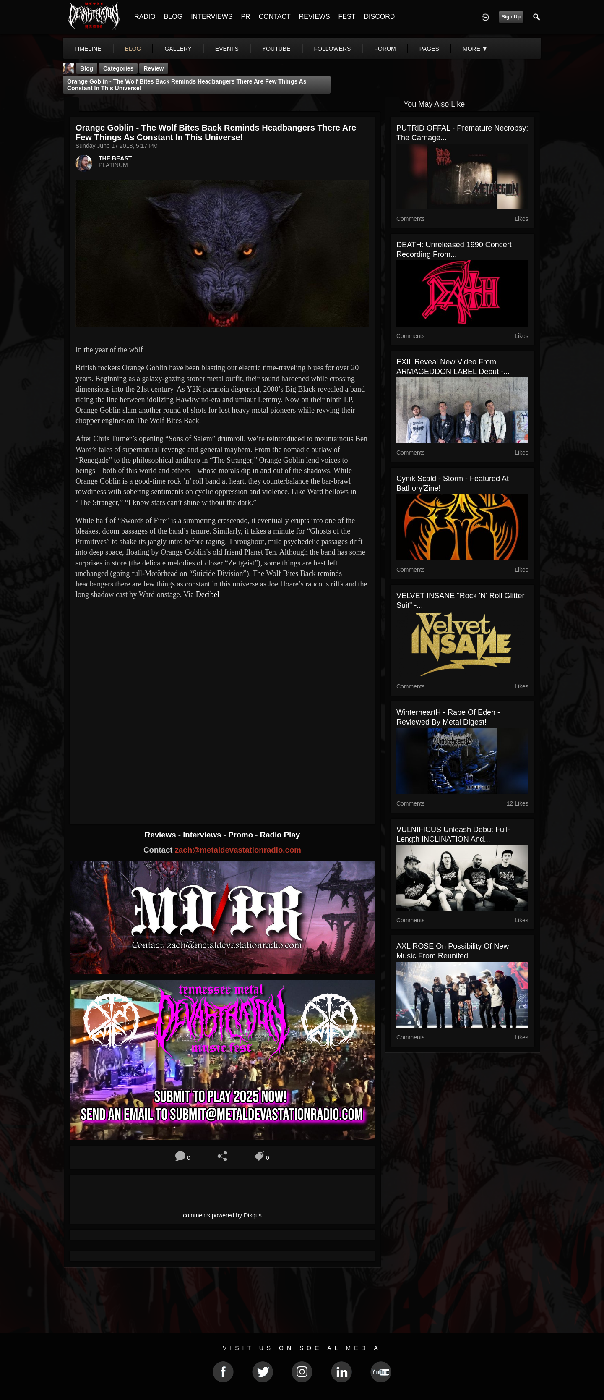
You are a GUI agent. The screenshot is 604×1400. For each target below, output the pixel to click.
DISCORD (379, 16)
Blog (86, 68)
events (227, 48)
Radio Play (280, 834)
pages (429, 48)
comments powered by (222, 1215)
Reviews (161, 834)
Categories (118, 68)
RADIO (145, 16)
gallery (177, 48)
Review (153, 68)
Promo (241, 834)
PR (245, 16)
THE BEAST (115, 158)
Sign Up (511, 17)
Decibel (207, 594)
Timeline (88, 48)
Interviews (203, 834)
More (475, 48)
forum (385, 48)
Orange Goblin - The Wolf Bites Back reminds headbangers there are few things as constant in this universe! (186, 85)
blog (133, 48)
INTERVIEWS (211, 16)
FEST (347, 16)
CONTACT (275, 16)
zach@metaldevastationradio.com (238, 849)
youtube (276, 48)
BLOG (173, 16)
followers (332, 48)
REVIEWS (314, 16)
